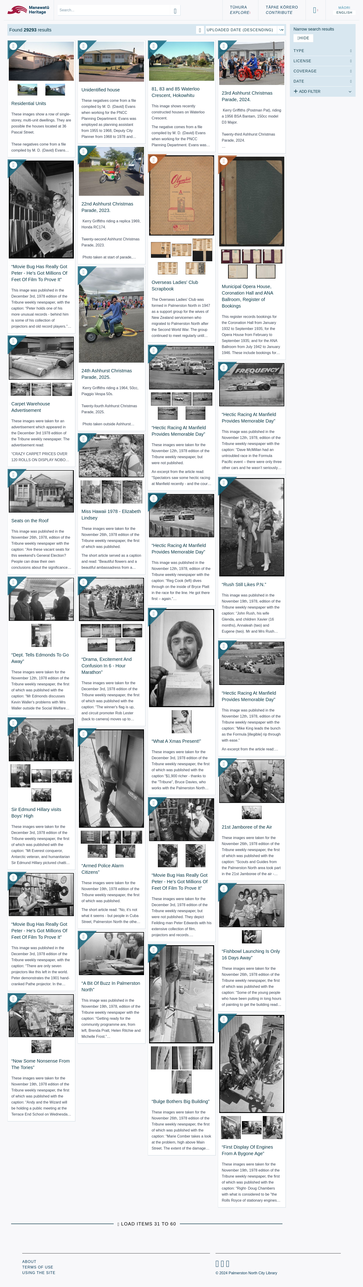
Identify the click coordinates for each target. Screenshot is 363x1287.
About (29, 1262)
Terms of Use (37, 1267)
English (344, 12)
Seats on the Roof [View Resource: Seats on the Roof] (29, 520)
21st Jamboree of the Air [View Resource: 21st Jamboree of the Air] (247, 827)
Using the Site (39, 1273)
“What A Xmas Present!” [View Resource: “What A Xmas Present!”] (176, 741)
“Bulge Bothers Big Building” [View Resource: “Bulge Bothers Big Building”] (181, 1101)
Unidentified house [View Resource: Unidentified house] (100, 89)
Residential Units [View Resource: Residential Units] (28, 103)
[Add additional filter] (323, 90)
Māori (344, 7)
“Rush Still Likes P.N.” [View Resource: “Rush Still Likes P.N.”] (244, 584)
